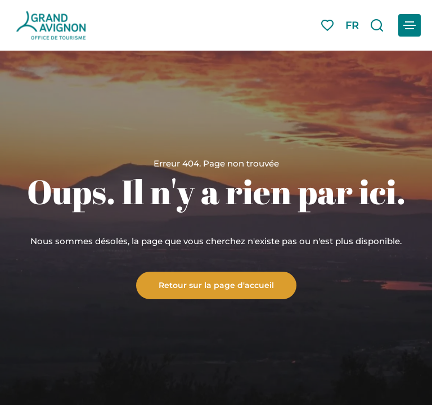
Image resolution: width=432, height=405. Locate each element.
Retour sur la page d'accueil (216, 285)
